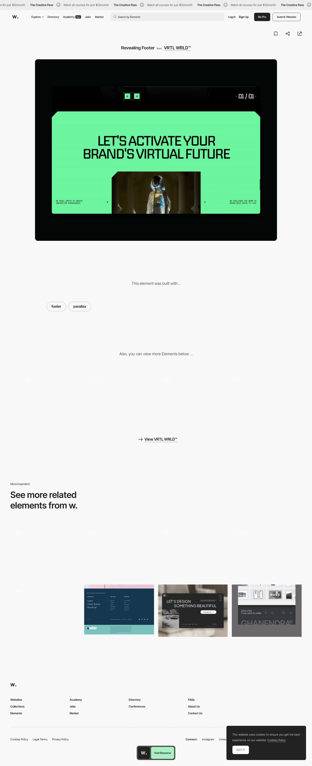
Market (99, 17)
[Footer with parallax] (193, 552)
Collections (17, 706)
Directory (53, 17)
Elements (16, 713)
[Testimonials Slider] (191, 397)
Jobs (88, 17)
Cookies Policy (19, 739)
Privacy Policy (60, 739)
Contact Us (195, 713)
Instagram (208, 739)
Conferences (137, 706)
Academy (72, 17)
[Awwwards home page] (144, 753)
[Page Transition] (51, 397)
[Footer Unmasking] (119, 552)
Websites (16, 699)
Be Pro (262, 17)
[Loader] (121, 397)
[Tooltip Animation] (261, 397)
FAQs (191, 699)
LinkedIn (224, 739)
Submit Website (286, 17)
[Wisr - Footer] (119, 609)
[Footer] (45, 552)
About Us (194, 706)
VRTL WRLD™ (177, 48)
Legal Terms (40, 739)
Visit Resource (162, 752)
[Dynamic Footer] (267, 552)
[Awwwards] (15, 17)
